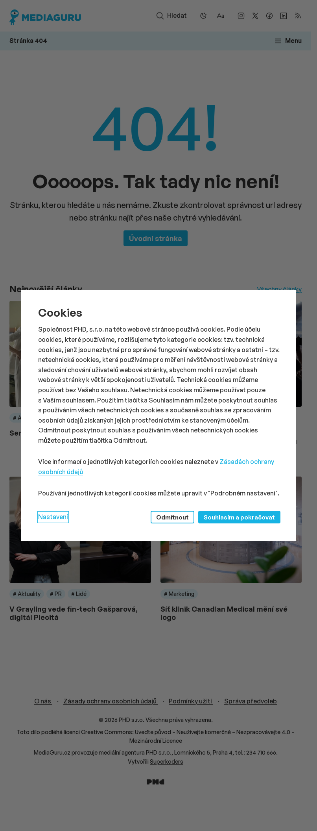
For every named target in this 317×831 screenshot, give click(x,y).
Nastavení (53, 517)
